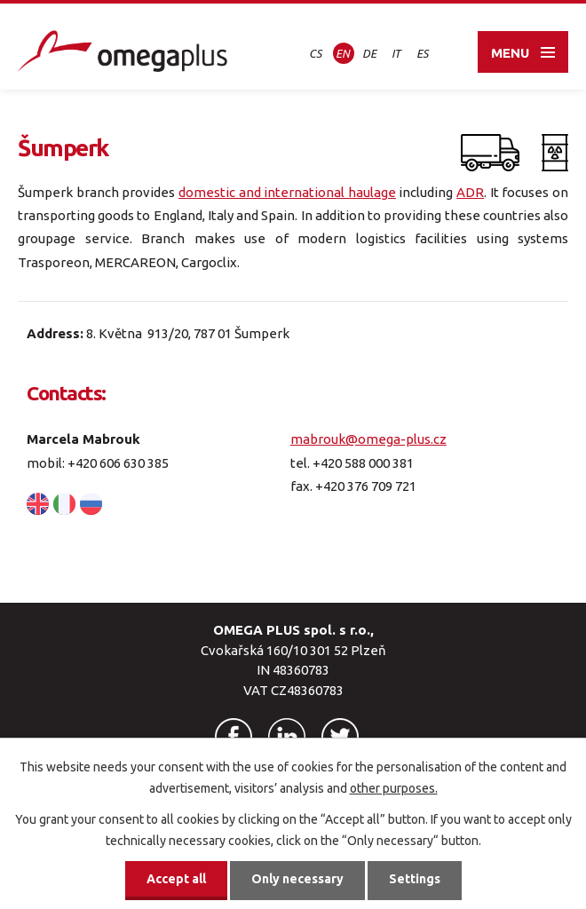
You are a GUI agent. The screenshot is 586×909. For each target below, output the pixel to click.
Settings (414, 879)
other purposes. (394, 788)
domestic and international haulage (287, 192)
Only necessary (297, 879)
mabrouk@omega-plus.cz (368, 439)
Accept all (176, 879)
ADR (470, 192)
